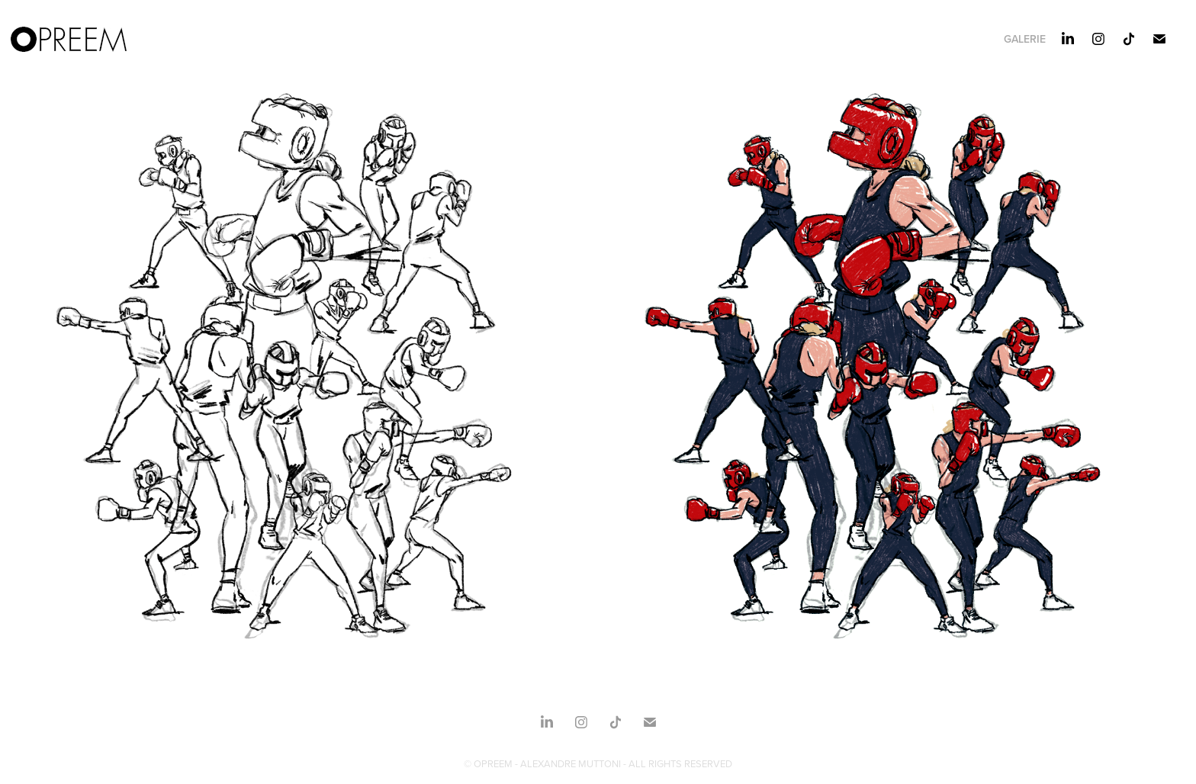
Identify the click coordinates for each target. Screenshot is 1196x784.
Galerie (1025, 39)
